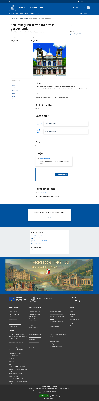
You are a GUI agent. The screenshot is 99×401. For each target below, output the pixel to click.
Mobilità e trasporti (33, 327)
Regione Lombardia (13, 2)
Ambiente (52, 319)
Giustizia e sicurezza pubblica (56, 314)
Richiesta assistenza (34, 342)
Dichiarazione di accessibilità (56, 346)
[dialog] (49, 393)
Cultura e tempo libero (34, 314)
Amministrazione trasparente (57, 339)
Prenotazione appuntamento (36, 334)
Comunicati (72, 314)
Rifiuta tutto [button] (55, 395)
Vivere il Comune (19, 18)
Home (12, 18)
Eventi (26, 18)
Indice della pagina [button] (16, 80)
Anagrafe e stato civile (34, 311)
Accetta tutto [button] (44, 395)
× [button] (97, 386)
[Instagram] (76, 7)
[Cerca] (88, 7)
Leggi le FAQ (32, 339)
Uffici (10, 316)
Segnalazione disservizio (35, 337)
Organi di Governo (13, 311)
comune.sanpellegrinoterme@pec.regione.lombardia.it (22, 348)
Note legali (52, 344)
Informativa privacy (54, 341)
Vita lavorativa (32, 316)
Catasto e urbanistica (34, 323)
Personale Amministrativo (15, 324)
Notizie (71, 311)
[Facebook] (69, 7)
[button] (49, 398)
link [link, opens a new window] (62, 392)
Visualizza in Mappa (62, 174)
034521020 (43, 193)
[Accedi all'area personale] (83, 1)
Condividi (73, 25)
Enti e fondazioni (13, 319)
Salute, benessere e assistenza (57, 321)
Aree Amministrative (14, 314)
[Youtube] (72, 7)
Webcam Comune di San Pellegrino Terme (58, 335)
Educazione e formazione (55, 311)
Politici (10, 321)
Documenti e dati (13, 326)
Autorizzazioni (53, 324)
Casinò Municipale (45, 159)
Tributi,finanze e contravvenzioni (57, 316)
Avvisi (71, 316)
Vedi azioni (74, 28)
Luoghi (71, 323)
